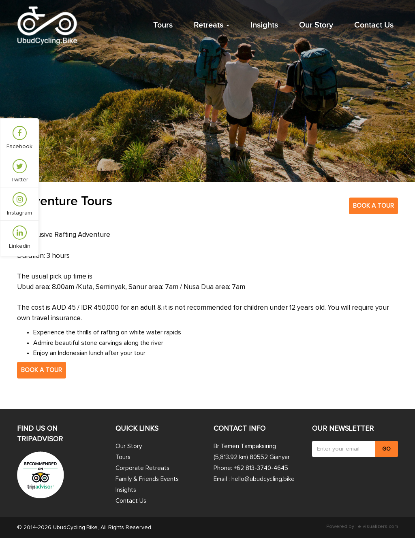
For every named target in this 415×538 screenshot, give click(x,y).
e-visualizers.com (377, 526)
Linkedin (19, 237)
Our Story (316, 25)
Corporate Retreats (142, 468)
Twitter (19, 171)
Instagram (19, 204)
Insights (264, 25)
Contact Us (374, 25)
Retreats (211, 25)
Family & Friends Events (147, 479)
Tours (163, 25)
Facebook (19, 137)
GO (386, 449)
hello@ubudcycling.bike (263, 479)
